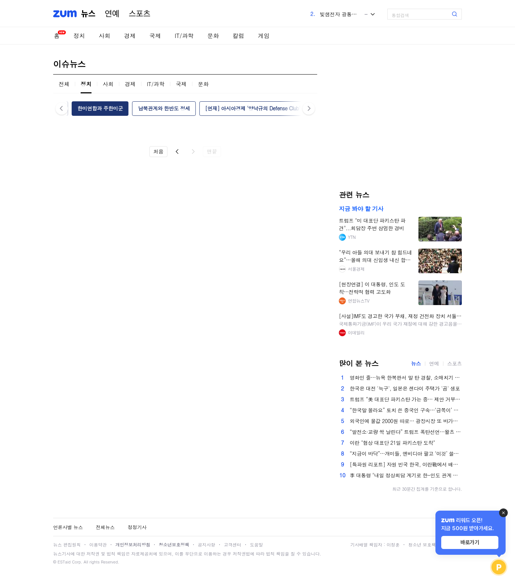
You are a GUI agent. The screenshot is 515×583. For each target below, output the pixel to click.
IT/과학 (184, 35)
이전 (177, 151)
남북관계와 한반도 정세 (164, 108)
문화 (213, 35)
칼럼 (238, 35)
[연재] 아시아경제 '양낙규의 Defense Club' (252, 108)
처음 (158, 151)
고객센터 (232, 544)
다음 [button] (308, 108)
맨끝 (212, 151)
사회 (104, 35)
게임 (263, 35)
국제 (155, 35)
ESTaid (64, 562)
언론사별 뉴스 (68, 527)
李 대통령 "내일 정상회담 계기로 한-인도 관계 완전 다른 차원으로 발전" (406, 475)
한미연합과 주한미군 (100, 108)
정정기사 (137, 527)
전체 (64, 84)
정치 (79, 35)
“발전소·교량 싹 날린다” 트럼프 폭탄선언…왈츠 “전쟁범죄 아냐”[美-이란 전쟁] (406, 431)
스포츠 (139, 13)
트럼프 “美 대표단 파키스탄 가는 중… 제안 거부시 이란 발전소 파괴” (406, 399)
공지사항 (206, 544)
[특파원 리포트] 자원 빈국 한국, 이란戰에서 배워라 (406, 464)
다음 (193, 151)
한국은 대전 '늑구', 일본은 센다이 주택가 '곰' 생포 (405, 388)
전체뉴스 (105, 527)
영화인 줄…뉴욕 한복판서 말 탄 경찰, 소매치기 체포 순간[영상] (406, 377)
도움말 (256, 544)
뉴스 (88, 13)
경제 (130, 35)
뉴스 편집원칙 (67, 544)
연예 (112, 13)
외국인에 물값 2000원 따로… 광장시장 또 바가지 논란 (406, 420)
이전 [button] (61, 108)
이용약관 (98, 544)
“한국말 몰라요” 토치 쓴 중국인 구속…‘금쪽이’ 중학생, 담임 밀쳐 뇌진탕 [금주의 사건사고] (406, 410)
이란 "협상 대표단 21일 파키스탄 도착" (392, 442)
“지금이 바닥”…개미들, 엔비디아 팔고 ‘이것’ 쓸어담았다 (406, 453)
